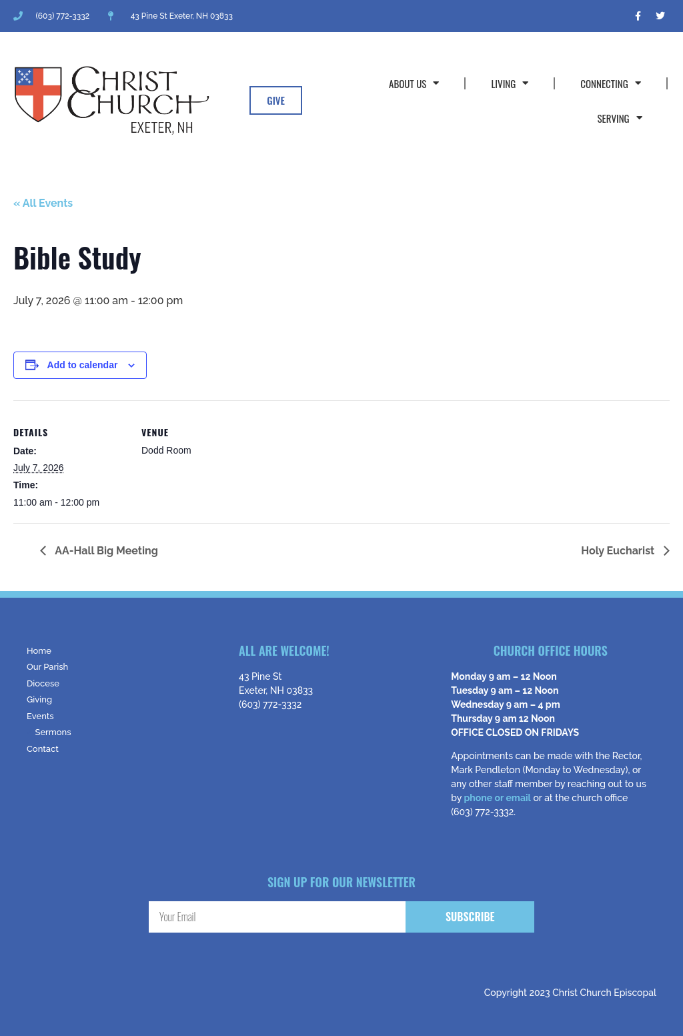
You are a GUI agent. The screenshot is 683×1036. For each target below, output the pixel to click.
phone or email (497, 798)
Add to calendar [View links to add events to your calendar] (82, 365)
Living (509, 83)
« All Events (43, 203)
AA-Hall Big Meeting (105, 550)
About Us (414, 83)
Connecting (610, 83)
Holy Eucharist (619, 550)
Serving (619, 117)
